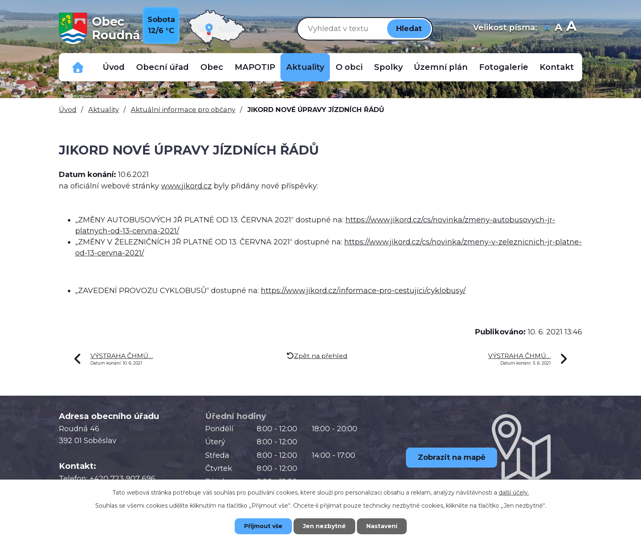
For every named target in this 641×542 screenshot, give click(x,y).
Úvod (114, 67)
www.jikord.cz (186, 185)
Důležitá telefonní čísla (78, 67)
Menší (547, 28)
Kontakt (557, 67)
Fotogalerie (503, 67)
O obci (349, 67)
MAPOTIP (255, 67)
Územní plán (441, 67)
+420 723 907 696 (122, 478)
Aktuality (305, 67)
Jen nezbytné (324, 526)
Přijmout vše (263, 526)
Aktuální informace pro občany (183, 109)
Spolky (388, 67)
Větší (571, 28)
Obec (211, 67)
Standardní (558, 28)
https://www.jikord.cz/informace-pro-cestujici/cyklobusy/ (363, 290)
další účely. (514, 492)
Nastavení (381, 526)
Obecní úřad (162, 67)
